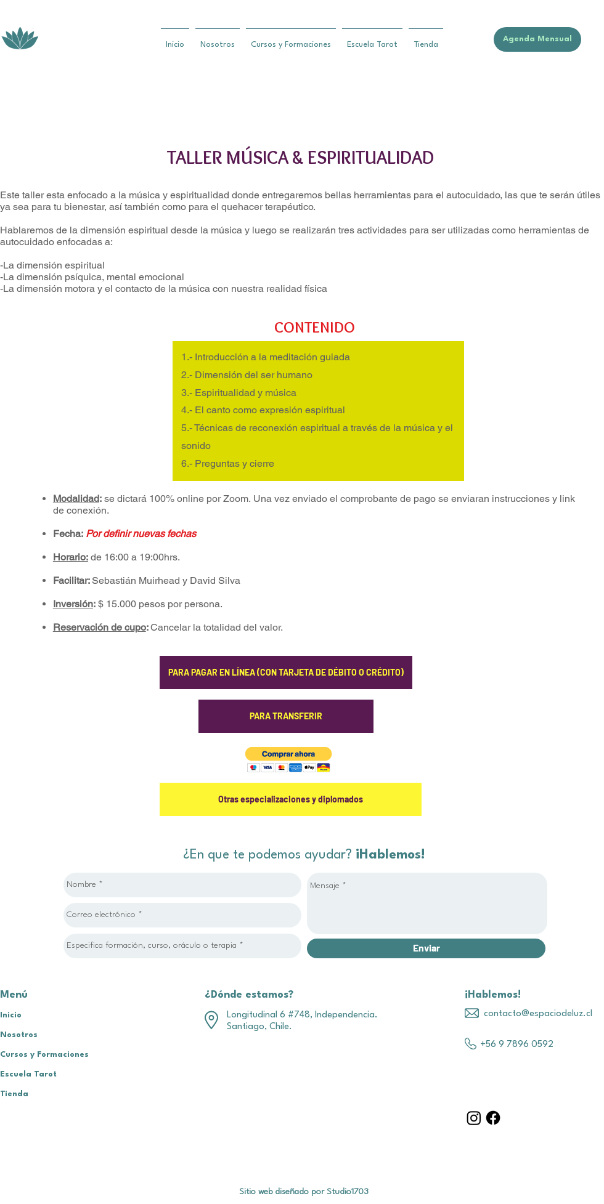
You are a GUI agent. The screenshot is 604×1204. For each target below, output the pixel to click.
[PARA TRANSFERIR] (285, 716)
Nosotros (19, 1035)
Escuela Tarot (28, 1074)
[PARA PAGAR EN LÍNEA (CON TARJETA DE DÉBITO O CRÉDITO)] (286, 672)
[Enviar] (426, 948)
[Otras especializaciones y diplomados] (291, 799)
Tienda (14, 1094)
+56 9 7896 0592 (516, 1044)
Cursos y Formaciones (44, 1055)
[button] (288, 759)
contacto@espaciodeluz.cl (538, 1014)
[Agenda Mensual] (537, 39)
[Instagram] (474, 1118)
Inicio (11, 1015)
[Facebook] (493, 1118)
